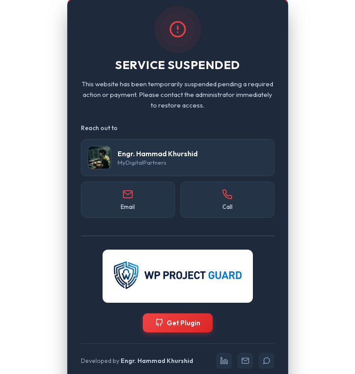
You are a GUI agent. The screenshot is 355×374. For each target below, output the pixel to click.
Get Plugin (177, 323)
